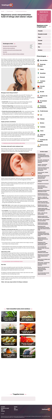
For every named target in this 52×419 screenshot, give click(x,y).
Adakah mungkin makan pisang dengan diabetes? (43, 223)
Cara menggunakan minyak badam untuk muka (43, 273)
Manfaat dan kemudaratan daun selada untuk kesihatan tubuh (43, 176)
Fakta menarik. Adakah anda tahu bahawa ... (44, 260)
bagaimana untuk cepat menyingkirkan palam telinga (14, 143)
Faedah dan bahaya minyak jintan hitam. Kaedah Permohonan (43, 169)
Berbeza (40, 50)
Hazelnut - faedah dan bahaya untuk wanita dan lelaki (43, 198)
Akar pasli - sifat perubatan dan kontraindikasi (43, 220)
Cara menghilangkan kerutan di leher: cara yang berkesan (43, 248)
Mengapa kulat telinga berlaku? (10, 46)
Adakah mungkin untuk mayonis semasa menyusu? (43, 217)
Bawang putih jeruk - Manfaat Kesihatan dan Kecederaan (43, 239)
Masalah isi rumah (42, 34)
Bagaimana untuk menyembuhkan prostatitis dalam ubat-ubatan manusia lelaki (44, 228)
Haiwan (40, 43)
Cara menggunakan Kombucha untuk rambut (43, 252)
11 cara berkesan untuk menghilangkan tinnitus (13, 261)
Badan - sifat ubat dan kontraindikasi (42, 213)
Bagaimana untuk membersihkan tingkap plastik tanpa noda (42, 243)
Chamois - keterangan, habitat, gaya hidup (42, 165)
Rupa (39, 37)
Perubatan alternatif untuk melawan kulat (12, 50)
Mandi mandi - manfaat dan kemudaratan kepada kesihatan (44, 263)
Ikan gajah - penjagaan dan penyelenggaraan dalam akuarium (43, 161)
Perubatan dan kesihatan (21, 11)
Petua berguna (10, 11)
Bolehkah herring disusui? (43, 183)
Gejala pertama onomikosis (9, 48)
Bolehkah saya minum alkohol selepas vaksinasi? (43, 206)
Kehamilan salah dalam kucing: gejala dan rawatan (43, 202)
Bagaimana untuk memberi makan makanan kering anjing (43, 256)
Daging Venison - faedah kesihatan (43, 173)
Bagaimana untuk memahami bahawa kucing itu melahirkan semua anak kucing (43, 156)
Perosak (40, 40)
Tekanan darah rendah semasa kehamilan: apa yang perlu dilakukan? (44, 209)
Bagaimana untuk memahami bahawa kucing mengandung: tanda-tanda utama (43, 234)
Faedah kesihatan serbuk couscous (43, 181)
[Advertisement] (18, 27)
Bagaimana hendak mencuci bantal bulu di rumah (43, 191)
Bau (39, 46)
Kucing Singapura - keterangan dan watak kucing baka (42, 187)
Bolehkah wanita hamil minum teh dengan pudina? (43, 194)
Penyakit (40, 30)
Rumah (2, 11)
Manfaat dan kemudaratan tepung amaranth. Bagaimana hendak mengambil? (43, 269)
